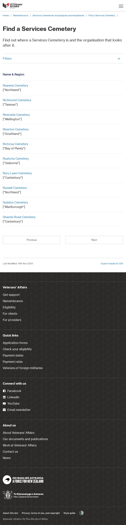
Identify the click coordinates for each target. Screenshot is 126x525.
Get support (11, 294)
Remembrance (20, 15)
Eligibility (9, 307)
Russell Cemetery (15, 187)
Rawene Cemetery (15, 85)
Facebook (12, 391)
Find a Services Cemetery (101, 15)
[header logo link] (13, 5)
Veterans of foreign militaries (23, 368)
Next (94, 239)
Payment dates (13, 355)
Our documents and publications (25, 439)
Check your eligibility (17, 349)
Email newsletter (16, 410)
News (7, 458)
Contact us (10, 451)
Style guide (69, 513)
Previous (32, 239)
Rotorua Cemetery (15, 144)
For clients (10, 313)
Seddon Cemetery (15, 202)
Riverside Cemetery (16, 114)
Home (6, 15)
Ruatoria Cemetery (16, 158)
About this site (10, 513)
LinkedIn (11, 397)
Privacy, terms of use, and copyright (41, 513)
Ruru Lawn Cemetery (17, 173)
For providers (12, 320)
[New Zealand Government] (23, 493)
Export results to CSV (112, 263)
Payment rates (13, 361)
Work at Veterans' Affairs (20, 445)
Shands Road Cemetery (19, 217)
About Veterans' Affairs (18, 432)
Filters (61, 58)
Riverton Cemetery (16, 129)
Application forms (15, 342)
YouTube (11, 404)
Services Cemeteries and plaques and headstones (58, 15)
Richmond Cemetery (17, 100)
